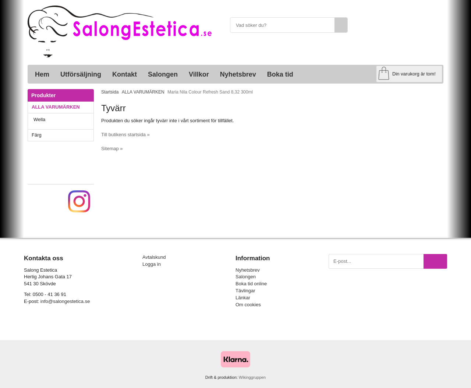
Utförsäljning (80, 74)
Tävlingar (245, 290)
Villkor (199, 74)
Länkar (243, 297)
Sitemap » (112, 148)
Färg (62, 135)
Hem (42, 74)
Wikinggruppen (252, 377)
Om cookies (248, 304)
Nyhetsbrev (238, 74)
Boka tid (280, 74)
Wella (63, 119)
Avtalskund (154, 257)
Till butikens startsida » (125, 134)
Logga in (151, 264)
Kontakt (124, 74)
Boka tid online (251, 283)
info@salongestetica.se (65, 301)
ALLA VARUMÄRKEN (62, 107)
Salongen (163, 74)
